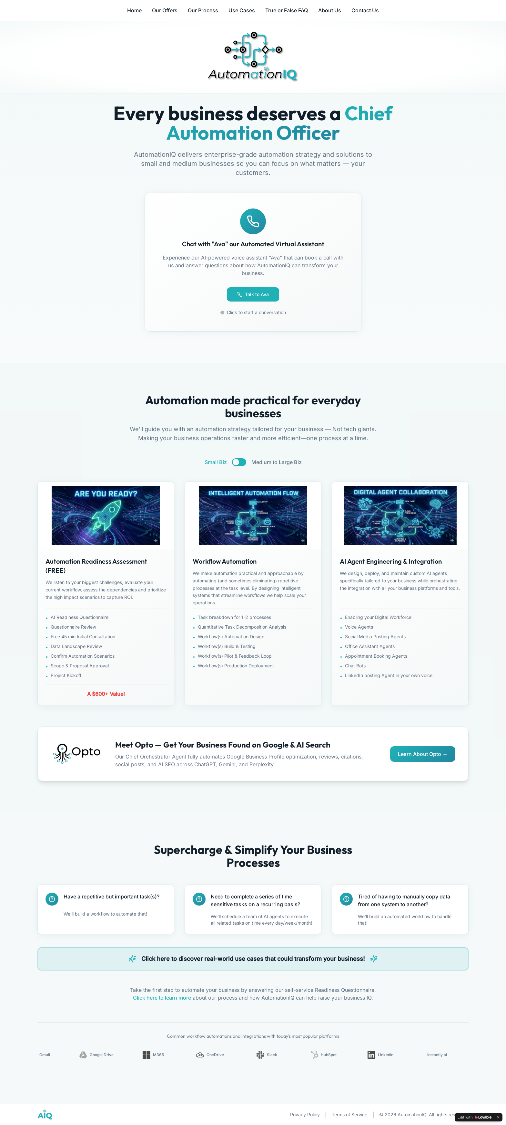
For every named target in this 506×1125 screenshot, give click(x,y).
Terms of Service (349, 1115)
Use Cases (241, 10)
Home (134, 10)
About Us (329, 10)
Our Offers (164, 10)
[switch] (239, 462)
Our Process (203, 10)
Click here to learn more (162, 998)
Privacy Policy (305, 1115)
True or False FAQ (286, 10)
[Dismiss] (498, 1117)
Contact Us (365, 10)
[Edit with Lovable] (474, 1117)
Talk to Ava (253, 294)
